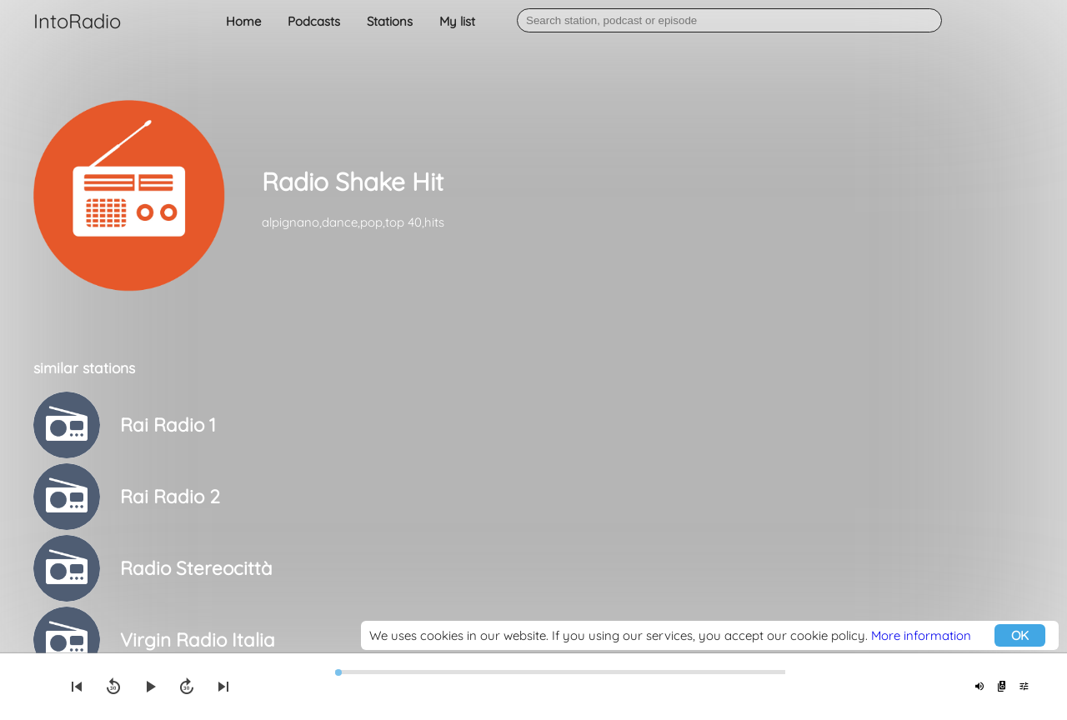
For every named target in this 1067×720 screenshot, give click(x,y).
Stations (390, 21)
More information (921, 635)
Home (243, 21)
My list (457, 21)
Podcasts (314, 21)
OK (1020, 635)
